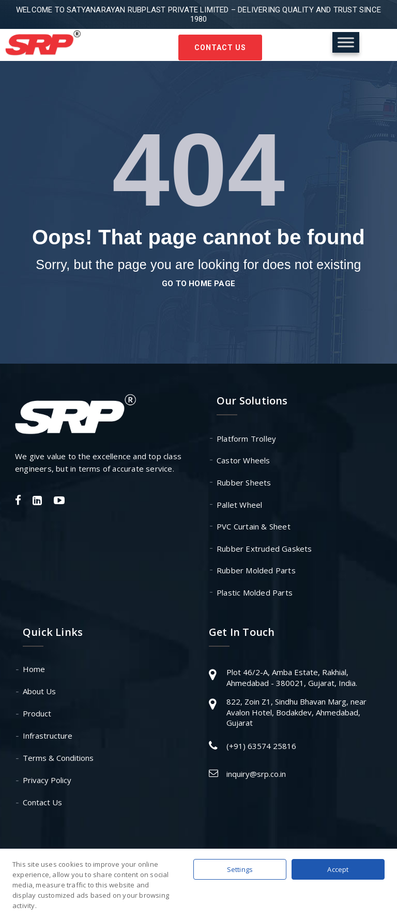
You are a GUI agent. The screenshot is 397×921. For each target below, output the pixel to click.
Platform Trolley (246, 438)
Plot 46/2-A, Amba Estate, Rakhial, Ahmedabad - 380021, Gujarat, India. (291, 677)
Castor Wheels (243, 460)
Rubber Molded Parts (256, 570)
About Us (39, 691)
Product (37, 713)
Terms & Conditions (58, 758)
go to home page (198, 283)
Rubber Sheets (244, 482)
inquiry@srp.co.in (256, 774)
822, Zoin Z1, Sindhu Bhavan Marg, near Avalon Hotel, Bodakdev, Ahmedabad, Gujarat (296, 712)
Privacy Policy (47, 780)
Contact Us (220, 47)
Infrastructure (47, 735)
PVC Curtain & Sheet (254, 526)
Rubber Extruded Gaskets (264, 548)
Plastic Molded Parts (255, 592)
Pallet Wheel (239, 504)
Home (34, 669)
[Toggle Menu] (346, 42)
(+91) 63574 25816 (261, 746)
